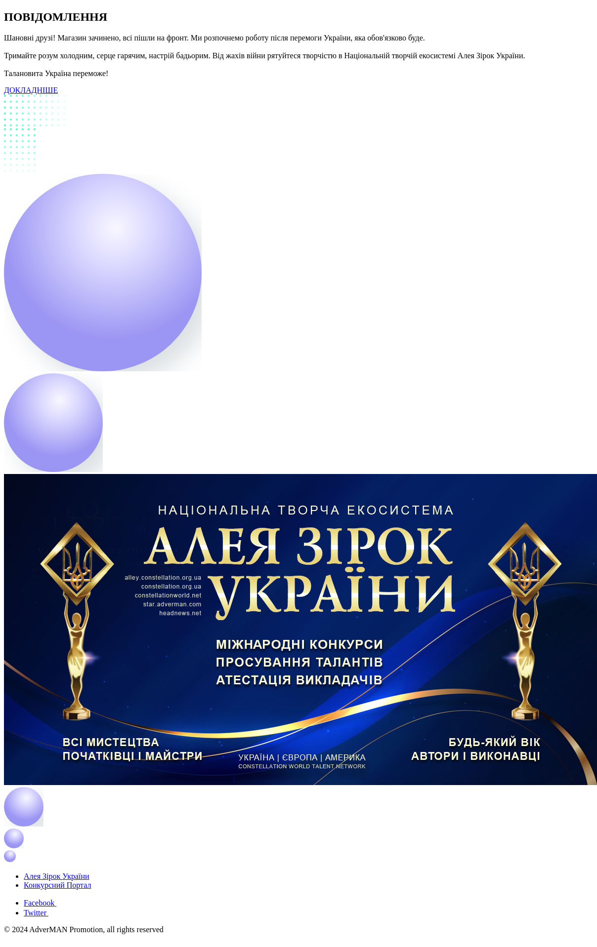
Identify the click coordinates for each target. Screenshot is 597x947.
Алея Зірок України (56, 876)
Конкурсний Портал (57, 885)
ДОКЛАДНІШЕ (31, 90)
